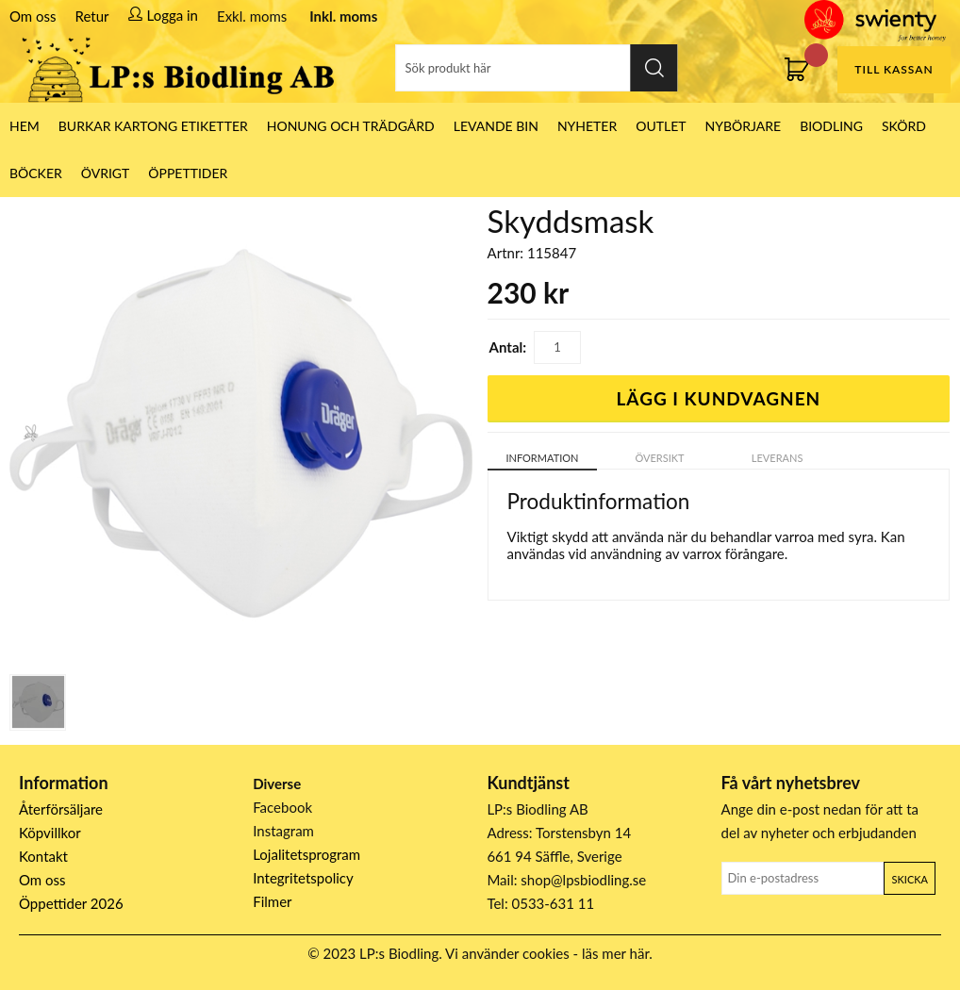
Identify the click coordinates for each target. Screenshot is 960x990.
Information (541, 458)
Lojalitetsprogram (306, 854)
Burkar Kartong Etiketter (153, 126)
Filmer (272, 901)
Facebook (282, 807)
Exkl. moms (252, 16)
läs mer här (615, 953)
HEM (24, 126)
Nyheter (587, 126)
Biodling (831, 126)
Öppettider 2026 (71, 903)
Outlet (661, 126)
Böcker (35, 173)
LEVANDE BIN (496, 126)
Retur (92, 16)
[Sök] (536, 67)
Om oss (33, 16)
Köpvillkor (50, 832)
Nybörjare (743, 126)
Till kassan (893, 69)
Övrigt (105, 173)
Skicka (910, 879)
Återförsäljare (61, 808)
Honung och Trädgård (351, 126)
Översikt (659, 458)
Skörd (904, 126)
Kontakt (43, 856)
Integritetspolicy (303, 877)
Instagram (283, 830)
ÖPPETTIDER (187, 173)
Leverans (777, 458)
